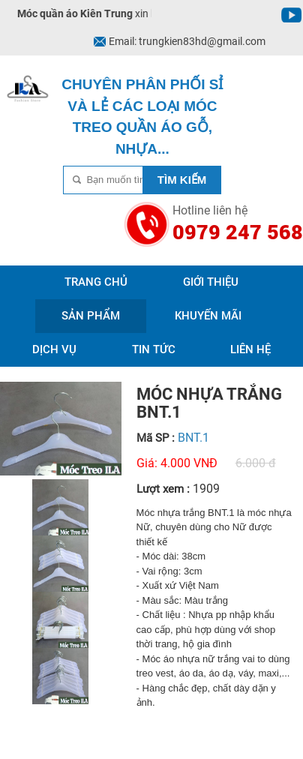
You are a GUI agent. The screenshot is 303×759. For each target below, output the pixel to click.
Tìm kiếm (182, 179)
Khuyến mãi (208, 315)
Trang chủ (96, 282)
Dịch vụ (54, 349)
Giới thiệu (210, 282)
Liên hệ (250, 349)
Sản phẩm (91, 315)
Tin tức (154, 349)
